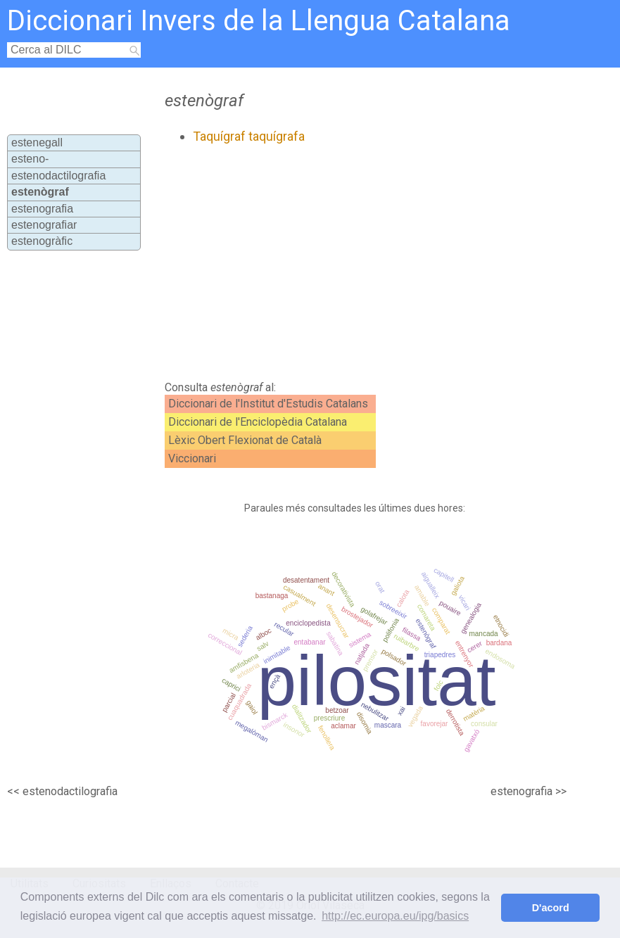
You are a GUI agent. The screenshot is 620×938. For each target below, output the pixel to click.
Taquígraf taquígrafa (249, 136)
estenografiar (44, 225)
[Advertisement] (329, 262)
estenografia (42, 209)
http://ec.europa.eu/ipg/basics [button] (395, 916)
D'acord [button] (550, 907)
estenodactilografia (58, 176)
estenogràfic (41, 241)
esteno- (30, 159)
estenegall (37, 142)
